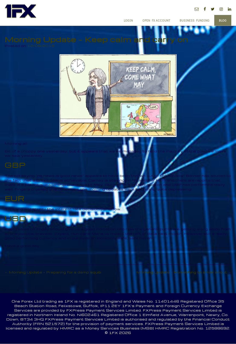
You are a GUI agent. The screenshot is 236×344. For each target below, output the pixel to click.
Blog (223, 20)
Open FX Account (156, 20)
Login (128, 20)
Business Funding (195, 20)
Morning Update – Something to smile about (183, 272)
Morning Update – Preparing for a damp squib (53, 272)
